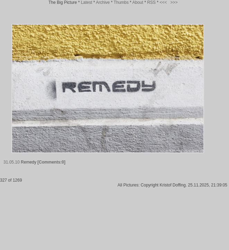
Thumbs (121, 2)
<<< (163, 2)
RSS (151, 2)
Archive (103, 2)
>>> (174, 2)
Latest (86, 2)
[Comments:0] (51, 162)
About (137, 2)
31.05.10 (11, 162)
